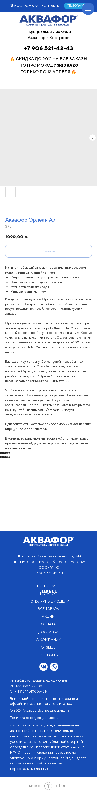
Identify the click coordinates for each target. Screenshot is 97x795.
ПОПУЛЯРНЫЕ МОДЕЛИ (48, 601)
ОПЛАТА (48, 624)
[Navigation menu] (88, 9)
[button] (24, 6)
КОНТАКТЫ (51, 6)
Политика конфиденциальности (34, 718)
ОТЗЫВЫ (48, 647)
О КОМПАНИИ (48, 640)
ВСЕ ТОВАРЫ (49, 609)
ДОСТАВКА (48, 632)
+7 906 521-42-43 (48, 48)
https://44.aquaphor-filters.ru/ (26, 429)
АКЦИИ (48, 616)
